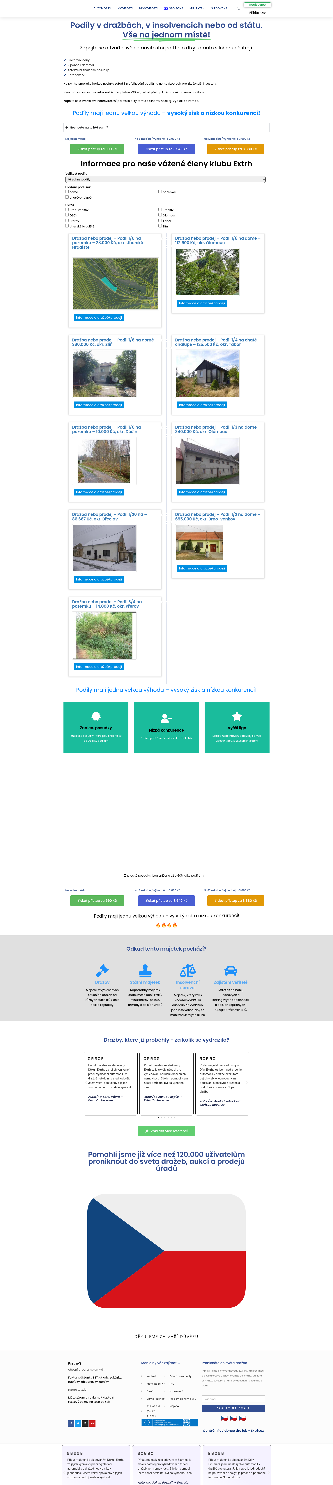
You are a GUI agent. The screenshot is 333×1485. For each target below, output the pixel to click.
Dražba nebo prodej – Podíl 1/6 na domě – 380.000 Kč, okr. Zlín (115, 342)
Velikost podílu (76, 173)
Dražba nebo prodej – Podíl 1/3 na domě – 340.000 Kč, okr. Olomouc (218, 429)
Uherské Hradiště (79, 226)
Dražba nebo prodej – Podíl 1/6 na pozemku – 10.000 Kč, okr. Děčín (106, 429)
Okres (69, 205)
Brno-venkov (76, 210)
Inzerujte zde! (77, 1390)
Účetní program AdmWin (86, 1370)
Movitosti (125, 8)
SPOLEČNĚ (173, 8)
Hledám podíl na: (78, 187)
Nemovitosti (148, 8)
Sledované (219, 8)
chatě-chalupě (78, 197)
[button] (86, 1082)
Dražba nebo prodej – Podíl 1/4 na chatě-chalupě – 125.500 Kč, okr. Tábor (217, 342)
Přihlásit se (257, 13)
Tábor (164, 221)
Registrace (257, 4)
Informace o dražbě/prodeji (99, 317)
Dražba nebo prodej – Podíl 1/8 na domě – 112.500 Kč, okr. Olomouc (218, 241)
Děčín (71, 215)
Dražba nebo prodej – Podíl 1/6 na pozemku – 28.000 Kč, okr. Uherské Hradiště (107, 243)
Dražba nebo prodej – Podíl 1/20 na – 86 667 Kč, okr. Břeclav (109, 517)
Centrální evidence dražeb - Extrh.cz (233, 1430)
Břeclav (165, 210)
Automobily (102, 8)
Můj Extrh (197, 8)
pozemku (167, 192)
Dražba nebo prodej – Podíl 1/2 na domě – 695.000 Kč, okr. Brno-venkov (217, 517)
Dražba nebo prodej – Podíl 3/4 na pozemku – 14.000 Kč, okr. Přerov (107, 604)
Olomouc (167, 215)
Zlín (163, 226)
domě (71, 192)
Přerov (72, 221)
